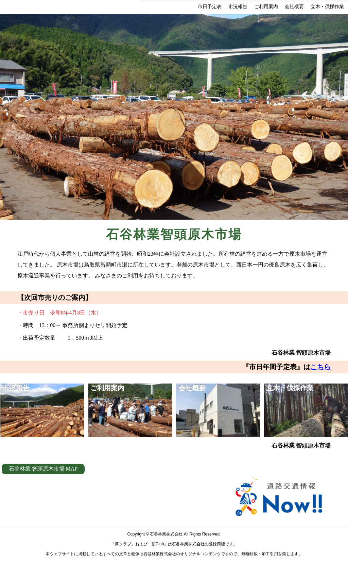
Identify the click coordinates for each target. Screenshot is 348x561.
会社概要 (294, 6)
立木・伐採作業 (327, 6)
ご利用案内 (266, 6)
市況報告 (237, 6)
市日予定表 (210, 6)
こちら (320, 367)
